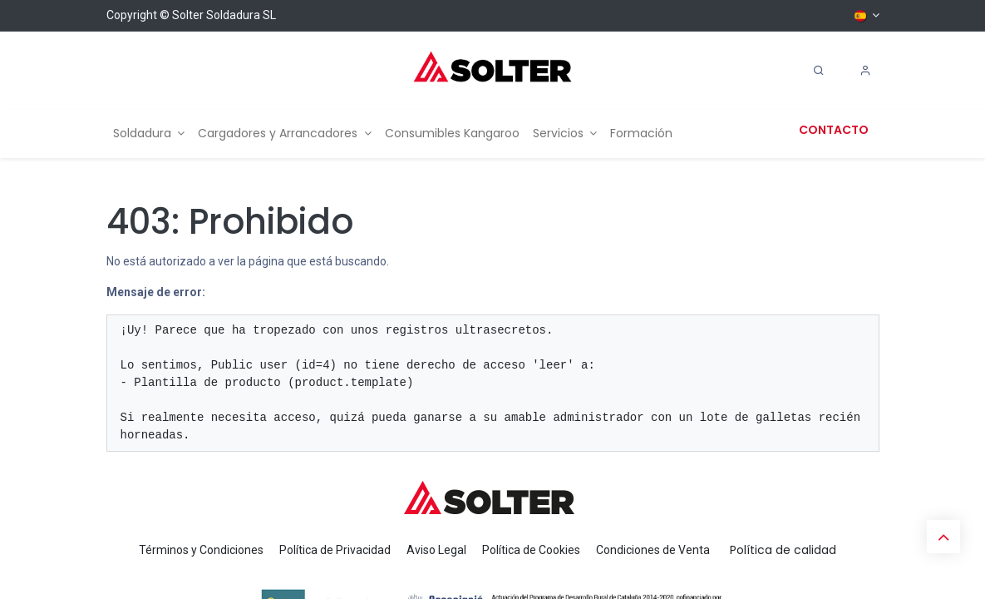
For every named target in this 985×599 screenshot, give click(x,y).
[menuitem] (149, 133)
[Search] (818, 71)
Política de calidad (783, 550)
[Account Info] (865, 71)
